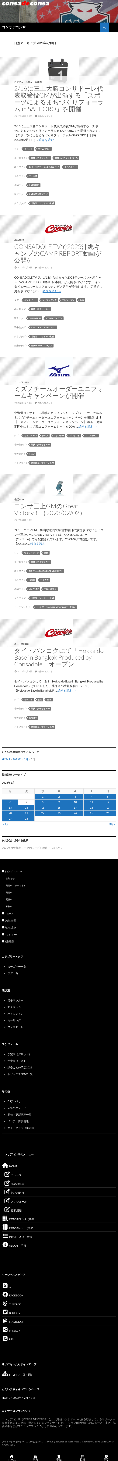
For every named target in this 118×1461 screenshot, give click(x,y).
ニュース (8, 913)
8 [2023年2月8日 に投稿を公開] (42, 802)
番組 (46, 552)
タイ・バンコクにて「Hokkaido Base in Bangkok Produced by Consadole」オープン (59, 657)
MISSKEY (11, 1330)
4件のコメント (45, 402)
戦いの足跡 (9, 927)
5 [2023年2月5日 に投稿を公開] (108, 796)
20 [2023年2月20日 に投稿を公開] (10, 813)
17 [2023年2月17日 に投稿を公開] (75, 807)
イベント (28, 149)
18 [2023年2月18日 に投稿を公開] (91, 807)
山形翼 (32, 580)
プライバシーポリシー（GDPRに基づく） (23, 1441)
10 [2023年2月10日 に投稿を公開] (75, 802)
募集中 (9, 906)
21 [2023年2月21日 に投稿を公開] (26, 813)
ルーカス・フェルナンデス (43, 327)
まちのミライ (70, 167)
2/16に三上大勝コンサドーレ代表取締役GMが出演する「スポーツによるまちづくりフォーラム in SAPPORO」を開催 (59, 98)
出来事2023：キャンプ (41, 345)
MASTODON (13, 1321)
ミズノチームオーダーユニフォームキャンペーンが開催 (59, 392)
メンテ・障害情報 (18, 1121)
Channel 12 (35, 318)
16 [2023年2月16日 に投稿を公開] (59, 807)
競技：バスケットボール (66, 158)
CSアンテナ (14, 1101)
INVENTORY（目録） (18, 1236)
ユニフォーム (91, 435)
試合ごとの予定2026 (20, 1067)
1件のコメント (45, 116)
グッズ (45, 435)
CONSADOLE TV (54, 318)
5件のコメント (45, 267)
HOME (6, 759)
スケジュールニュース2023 (28, 81)
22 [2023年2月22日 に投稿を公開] (42, 813)
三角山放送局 (50, 589)
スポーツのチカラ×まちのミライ (44, 167)
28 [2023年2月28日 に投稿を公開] (26, 818)
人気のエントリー (18, 1108)
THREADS (11, 1304)
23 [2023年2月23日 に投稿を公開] (59, 813)
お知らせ (10, 878)
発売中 (9, 892)
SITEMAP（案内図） (17, 1374)
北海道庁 (33, 717)
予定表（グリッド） (19, 1054)
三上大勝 (33, 176)
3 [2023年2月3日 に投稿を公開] (75, 796)
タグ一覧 (13, 973)
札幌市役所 (34, 185)
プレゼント (74, 435)
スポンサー (59, 435)
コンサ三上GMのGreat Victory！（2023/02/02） (50, 509)
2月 (26, 759)
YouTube (34, 589)
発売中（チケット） (16, 885)
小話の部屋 (9, 920)
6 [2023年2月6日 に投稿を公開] (10, 802)
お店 (40, 699)
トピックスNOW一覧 (20, 1074)
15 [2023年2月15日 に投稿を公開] (42, 807)
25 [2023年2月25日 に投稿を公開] (91, 813)
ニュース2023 (21, 382)
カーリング (14, 1020)
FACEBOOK (12, 1295)
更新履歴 (8, 941)
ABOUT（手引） (15, 1245)
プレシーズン (68, 300)
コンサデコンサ (14, 27)
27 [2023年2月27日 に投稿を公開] (10, 818)
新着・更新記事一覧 (19, 1114)
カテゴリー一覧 (17, 966)
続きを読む (48, 139)
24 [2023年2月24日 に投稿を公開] (75, 813)
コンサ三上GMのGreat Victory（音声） (56, 607)
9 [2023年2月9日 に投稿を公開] (59, 802)
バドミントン (15, 1013)
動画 (82, 300)
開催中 (9, 899)
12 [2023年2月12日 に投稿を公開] (107, 802)
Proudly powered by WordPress (63, 1441)
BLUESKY (11, 1313)
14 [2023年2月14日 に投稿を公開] (26, 807)
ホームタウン (44, 149)
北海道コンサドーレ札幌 (42, 203)
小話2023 (19, 240)
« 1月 (6, 824)
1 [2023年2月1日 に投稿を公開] (42, 796)
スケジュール (10, 934)
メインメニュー (113, 27)
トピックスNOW (12, 871)
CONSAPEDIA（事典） (19, 1219)
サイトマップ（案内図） (22, 1127)
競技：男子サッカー (40, 158)
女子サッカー (15, 1007)
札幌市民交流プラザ (38, 194)
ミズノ (32, 453)
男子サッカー (15, 1000)
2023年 (17, 759)
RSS (7, 1339)
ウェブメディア (49, 300)
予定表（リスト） (18, 1060)
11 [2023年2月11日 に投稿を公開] (91, 802)
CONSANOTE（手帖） (19, 1228)
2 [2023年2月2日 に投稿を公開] (59, 796)
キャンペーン (30, 435)
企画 (49, 699)
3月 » (112, 824)
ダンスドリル (15, 1026)
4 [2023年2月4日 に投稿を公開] (91, 796)
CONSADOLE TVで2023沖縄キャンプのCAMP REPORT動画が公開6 (58, 253)
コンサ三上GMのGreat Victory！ (46, 571)
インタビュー (30, 300)
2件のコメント (45, 671)
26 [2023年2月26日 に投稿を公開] (107, 813)
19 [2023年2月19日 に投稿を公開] (107, 807)
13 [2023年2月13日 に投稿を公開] (10, 807)
